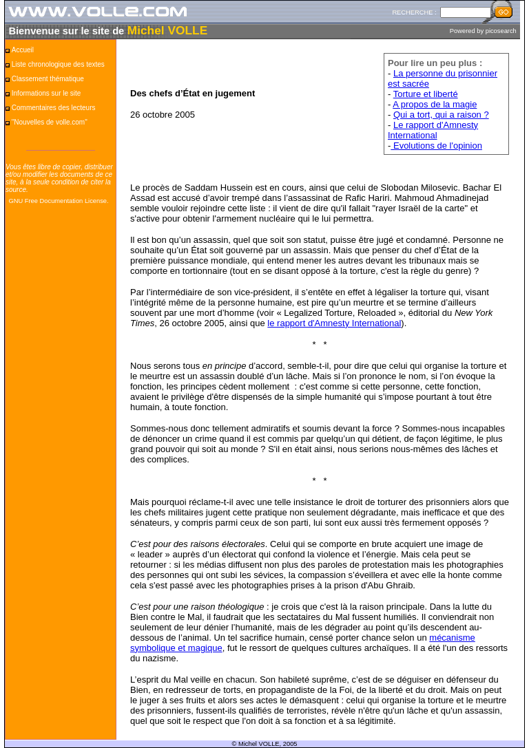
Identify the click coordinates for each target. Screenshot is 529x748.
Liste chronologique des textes (58, 64)
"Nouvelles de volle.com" (49, 122)
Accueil (23, 50)
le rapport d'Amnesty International (334, 323)
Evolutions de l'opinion (436, 145)
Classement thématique (48, 79)
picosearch (501, 31)
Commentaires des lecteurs (54, 107)
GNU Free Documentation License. (58, 200)
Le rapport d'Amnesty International (433, 130)
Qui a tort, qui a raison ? (441, 114)
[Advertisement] (61, 424)
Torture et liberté (425, 94)
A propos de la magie (435, 104)
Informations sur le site (46, 93)
